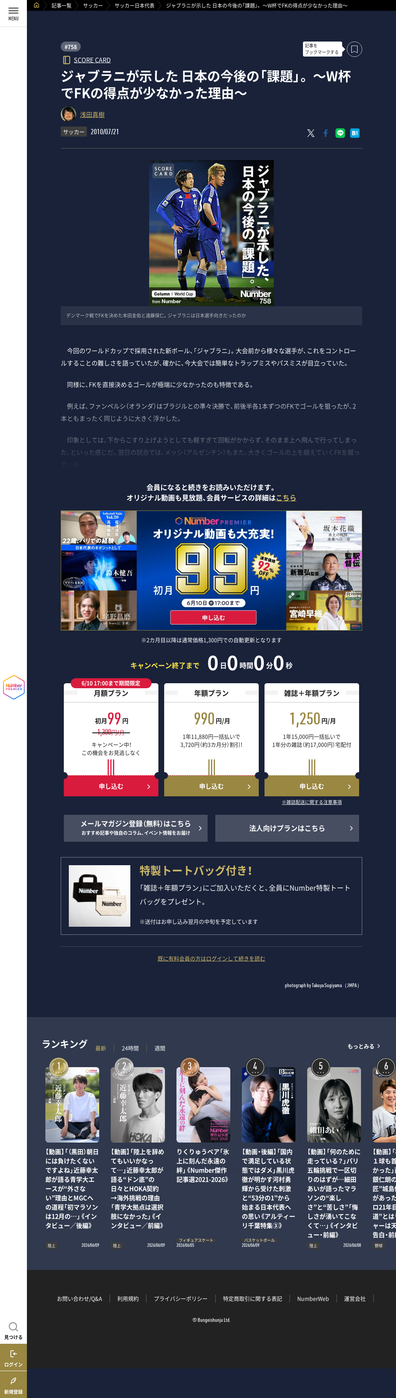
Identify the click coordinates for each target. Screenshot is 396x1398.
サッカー (93, 5)
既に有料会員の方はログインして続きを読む (211, 958)
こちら (286, 497)
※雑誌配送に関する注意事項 (312, 802)
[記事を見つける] (13, 1329)
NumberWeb (313, 1298)
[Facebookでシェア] (325, 133)
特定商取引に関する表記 (252, 1298)
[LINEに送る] (340, 133)
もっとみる (361, 1046)
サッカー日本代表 (135, 5)
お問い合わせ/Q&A (79, 1298)
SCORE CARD (92, 59)
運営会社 (355, 1298)
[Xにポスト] (311, 133)
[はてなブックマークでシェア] (355, 133)
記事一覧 (62, 5)
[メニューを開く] (13, 13)
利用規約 (128, 1298)
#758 (71, 46)
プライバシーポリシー (181, 1298)
